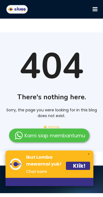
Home (51, 127)
